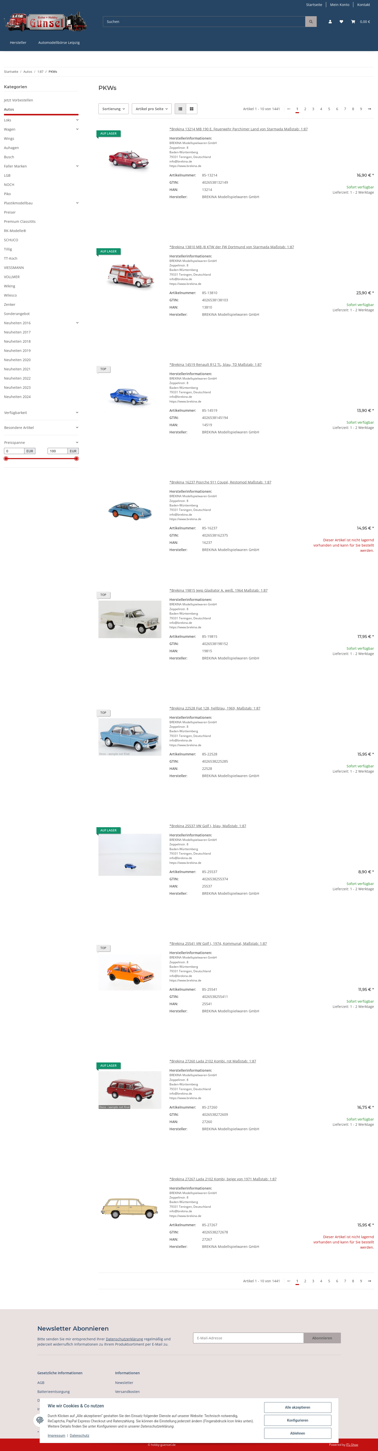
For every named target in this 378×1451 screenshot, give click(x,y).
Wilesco (10, 295)
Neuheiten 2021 (17, 369)
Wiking (9, 286)
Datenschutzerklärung (124, 1339)
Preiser (10, 212)
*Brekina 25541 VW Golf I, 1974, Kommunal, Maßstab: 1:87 (218, 943)
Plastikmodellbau (18, 203)
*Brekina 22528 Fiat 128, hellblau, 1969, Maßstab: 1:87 (214, 708)
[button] (330, 21)
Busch (9, 157)
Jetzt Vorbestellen (18, 100)
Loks (7, 120)
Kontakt (363, 4)
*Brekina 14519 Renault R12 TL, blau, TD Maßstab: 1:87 (215, 364)
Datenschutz (79, 1436)
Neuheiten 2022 (17, 378)
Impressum (56, 1436)
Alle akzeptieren (297, 1407)
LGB (7, 175)
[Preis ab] (14, 451)
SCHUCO (11, 240)
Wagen (9, 129)
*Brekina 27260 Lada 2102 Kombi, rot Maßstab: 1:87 (212, 1061)
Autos (9, 109)
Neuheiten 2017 (17, 332)
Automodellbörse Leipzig (59, 42)
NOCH (9, 184)
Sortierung (111, 108)
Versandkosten (127, 1391)
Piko (7, 193)
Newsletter (124, 1382)
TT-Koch (10, 258)
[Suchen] (204, 21)
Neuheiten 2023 (17, 387)
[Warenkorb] (360, 21)
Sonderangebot (17, 313)
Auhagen (11, 147)
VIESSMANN (14, 267)
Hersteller (18, 42)
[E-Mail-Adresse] (248, 1338)
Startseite (314, 4)
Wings (9, 138)
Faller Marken (15, 166)
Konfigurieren (297, 1420)
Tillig (8, 249)
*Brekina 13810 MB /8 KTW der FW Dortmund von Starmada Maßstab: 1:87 (231, 246)
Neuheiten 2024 (17, 396)
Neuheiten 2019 (17, 350)
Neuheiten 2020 (17, 359)
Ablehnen (297, 1433)
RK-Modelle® (15, 230)
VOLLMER (12, 276)
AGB (40, 1382)
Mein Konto (339, 4)
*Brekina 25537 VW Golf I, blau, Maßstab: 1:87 (207, 825)
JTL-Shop (352, 1445)
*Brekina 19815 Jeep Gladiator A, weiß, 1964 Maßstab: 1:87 (218, 590)
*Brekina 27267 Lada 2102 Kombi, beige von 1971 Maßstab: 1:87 (223, 1179)
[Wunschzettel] (341, 21)
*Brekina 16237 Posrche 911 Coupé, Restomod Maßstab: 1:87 (220, 482)
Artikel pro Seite (149, 108)
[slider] (6, 459)
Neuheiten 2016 (17, 323)
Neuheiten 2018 (17, 341)
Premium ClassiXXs (20, 221)
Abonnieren (322, 1338)
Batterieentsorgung (53, 1391)
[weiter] (369, 109)
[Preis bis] (58, 451)
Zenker (9, 304)
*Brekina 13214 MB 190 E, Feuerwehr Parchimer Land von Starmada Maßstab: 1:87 (238, 129)
